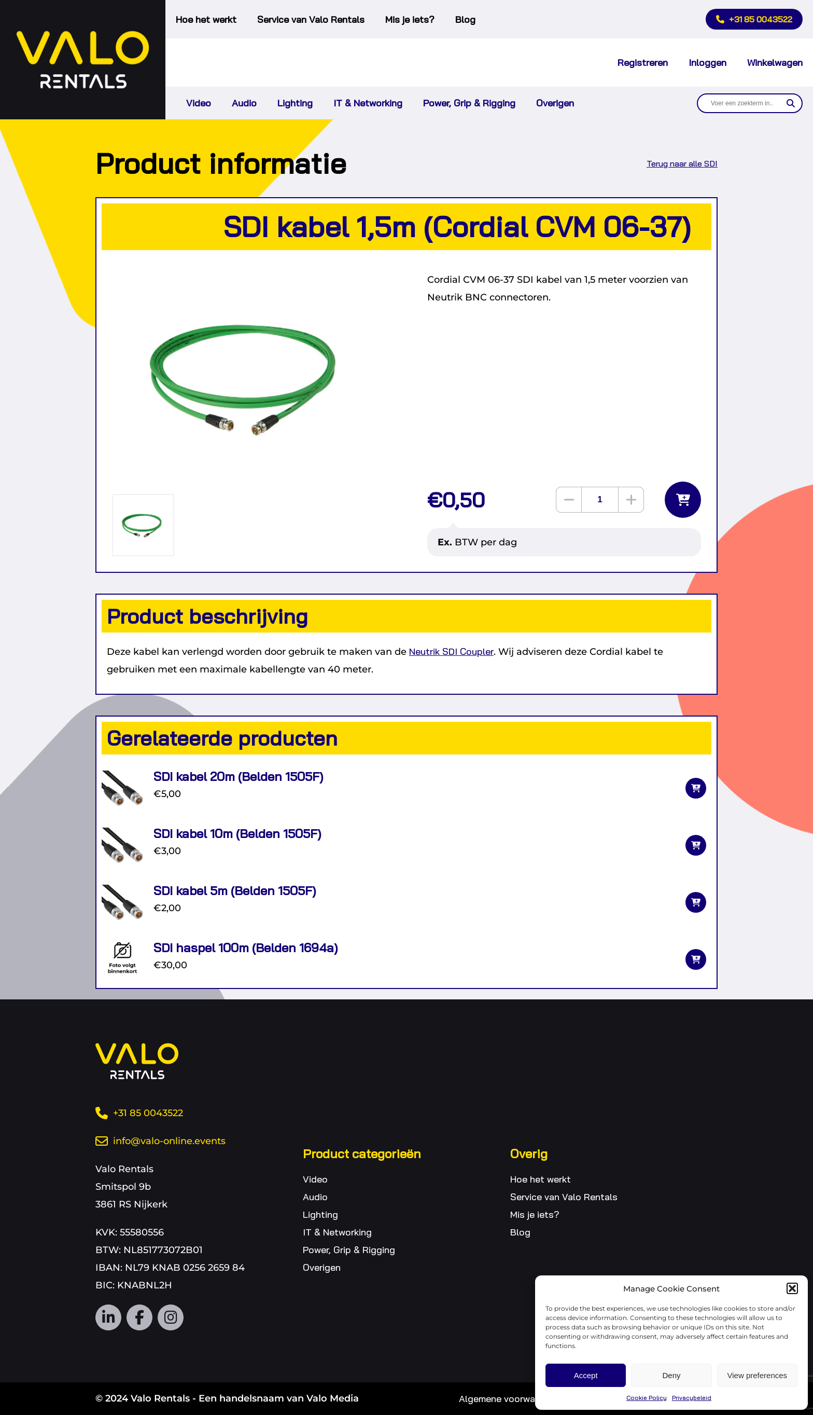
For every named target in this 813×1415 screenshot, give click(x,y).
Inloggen (707, 62)
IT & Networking (367, 103)
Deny (671, 1375)
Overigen (555, 103)
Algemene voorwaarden (509, 1399)
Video (198, 103)
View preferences (757, 1375)
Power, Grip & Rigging (469, 103)
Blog (465, 19)
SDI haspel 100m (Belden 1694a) (245, 947)
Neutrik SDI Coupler (451, 651)
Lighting (295, 103)
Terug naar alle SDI (682, 163)
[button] (792, 1288)
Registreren (643, 62)
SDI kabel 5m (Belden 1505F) (234, 890)
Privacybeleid (691, 1398)
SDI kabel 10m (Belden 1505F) (237, 833)
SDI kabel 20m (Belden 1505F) (238, 776)
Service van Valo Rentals (311, 19)
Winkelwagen (775, 62)
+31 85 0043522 (754, 19)
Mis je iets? (409, 19)
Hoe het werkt (206, 19)
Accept (586, 1375)
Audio (244, 103)
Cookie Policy (646, 1398)
